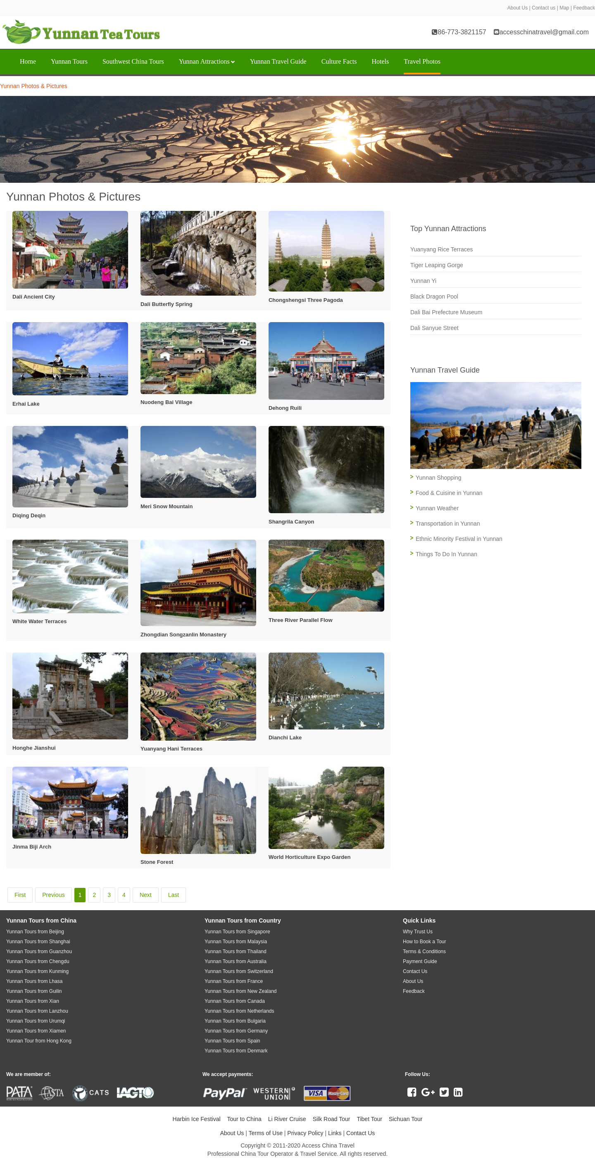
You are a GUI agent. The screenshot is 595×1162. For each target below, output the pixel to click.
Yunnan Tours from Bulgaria (235, 1021)
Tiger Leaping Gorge (436, 265)
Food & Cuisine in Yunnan (449, 493)
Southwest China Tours (133, 61)
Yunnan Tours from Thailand (236, 951)
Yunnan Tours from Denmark (236, 1051)
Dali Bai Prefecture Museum (446, 312)
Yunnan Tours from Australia (236, 961)
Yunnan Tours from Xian (32, 1001)
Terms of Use (265, 1133)
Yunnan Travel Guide (278, 61)
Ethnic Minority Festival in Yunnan (459, 539)
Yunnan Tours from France (234, 981)
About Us (517, 8)
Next (146, 895)
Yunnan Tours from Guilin (34, 991)
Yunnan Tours (69, 61)
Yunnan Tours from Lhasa (34, 981)
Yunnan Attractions (207, 61)
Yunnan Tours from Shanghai (38, 941)
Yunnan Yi (423, 280)
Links (335, 1133)
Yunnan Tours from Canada (235, 1001)
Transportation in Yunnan (448, 523)
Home (28, 61)
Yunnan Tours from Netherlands (239, 1011)
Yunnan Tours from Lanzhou (37, 1011)
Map (564, 8)
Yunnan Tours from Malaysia (236, 941)
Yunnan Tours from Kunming (37, 971)
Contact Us (360, 1133)
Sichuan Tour (405, 1119)
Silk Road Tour (331, 1119)
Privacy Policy (305, 1133)
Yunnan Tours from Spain (232, 1041)
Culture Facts (339, 61)
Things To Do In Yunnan (446, 554)
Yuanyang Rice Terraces (441, 249)
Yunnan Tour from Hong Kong (38, 1041)
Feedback (584, 8)
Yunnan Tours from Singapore (237, 932)
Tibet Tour (369, 1119)
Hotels (380, 61)
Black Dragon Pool (434, 296)
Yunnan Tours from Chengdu (37, 961)
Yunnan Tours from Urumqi (35, 1021)
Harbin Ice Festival (197, 1119)
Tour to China (244, 1119)
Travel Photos (422, 61)
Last (173, 895)
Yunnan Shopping (439, 477)
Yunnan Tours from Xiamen (36, 1031)
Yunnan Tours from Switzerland (239, 971)
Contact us (543, 8)
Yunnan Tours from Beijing (35, 932)
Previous (53, 895)
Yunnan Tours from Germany (236, 1031)
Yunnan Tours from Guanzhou (39, 951)
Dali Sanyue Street (434, 328)
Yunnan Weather (437, 508)
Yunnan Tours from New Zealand (241, 991)
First (20, 895)
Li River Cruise (287, 1119)
